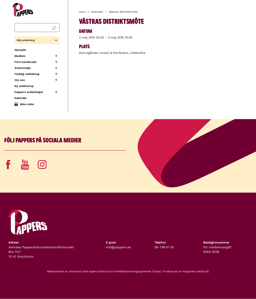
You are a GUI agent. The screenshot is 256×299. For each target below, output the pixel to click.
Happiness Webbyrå (195, 271)
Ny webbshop (24, 86)
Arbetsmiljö (22, 68)
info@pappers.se (118, 247)
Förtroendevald (25, 62)
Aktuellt (20, 50)
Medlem (19, 56)
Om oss (19, 80)
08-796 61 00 (164, 247)
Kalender (20, 98)
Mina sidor (27, 104)
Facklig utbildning (26, 74)
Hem (82, 11)
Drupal (156, 271)
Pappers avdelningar (28, 92)
